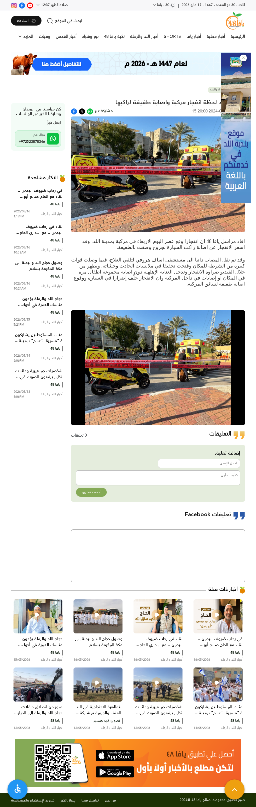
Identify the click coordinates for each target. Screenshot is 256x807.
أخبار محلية (215, 36)
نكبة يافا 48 (114, 36)
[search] (64, 21)
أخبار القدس (66, 36)
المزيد (27, 36)
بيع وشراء (90, 36)
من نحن (110, 800)
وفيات (44, 36)
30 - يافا (165, 5)
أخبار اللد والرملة (144, 36)
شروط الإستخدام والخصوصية (32, 800)
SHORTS (172, 36)
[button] (243, 58)
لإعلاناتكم (68, 800)
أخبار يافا (193, 36)
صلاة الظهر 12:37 (54, 5)
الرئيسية (237, 36)
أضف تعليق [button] (91, 492)
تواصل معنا (90, 800)
